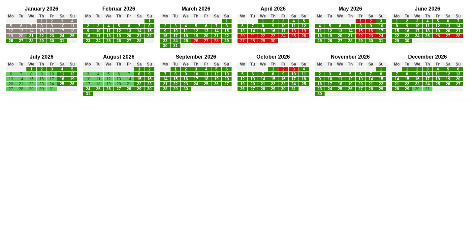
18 (72, 31)
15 (41, 31)
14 (31, 31)
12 (11, 31)
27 (21, 41)
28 (31, 41)
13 (21, 31)
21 (31, 36)
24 (62, 36)
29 (41, 41)
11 (72, 26)
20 (21, 36)
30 (51, 41)
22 (41, 36)
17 (62, 31)
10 (62, 26)
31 (62, 41)
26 (11, 41)
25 (72, 36)
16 (51, 31)
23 (51, 36)
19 (11, 36)
